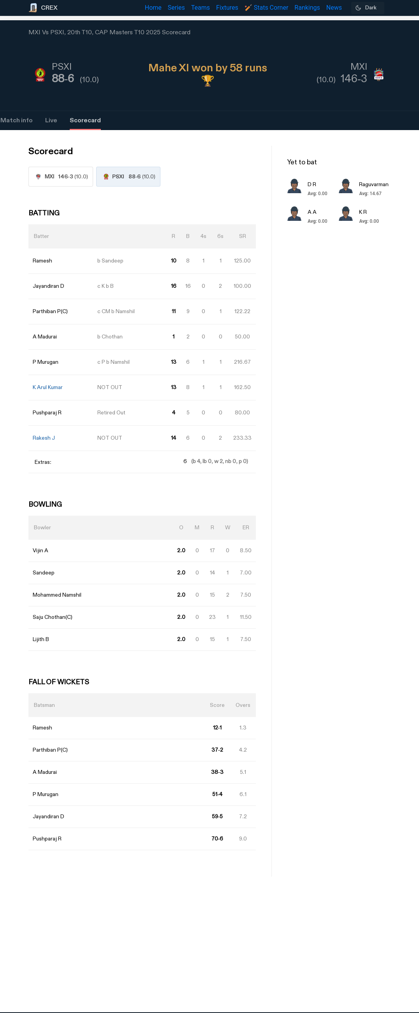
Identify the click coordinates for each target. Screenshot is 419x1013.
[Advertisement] (389, 562)
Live (51, 120)
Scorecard (85, 120)
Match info (16, 120)
